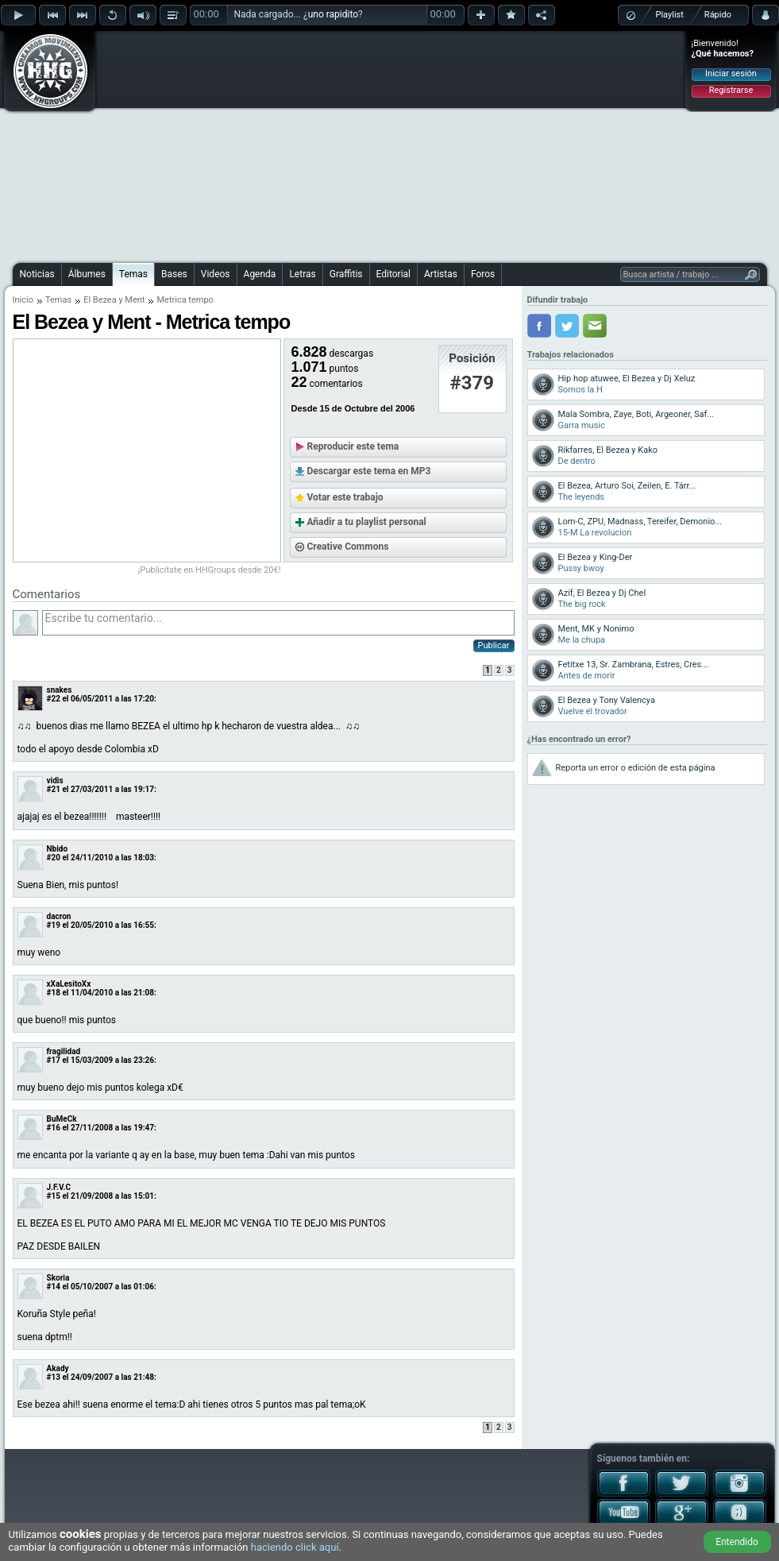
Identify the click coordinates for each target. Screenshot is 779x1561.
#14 (53, 1286)
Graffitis (346, 274)
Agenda (260, 274)
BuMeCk (62, 1119)
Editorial (393, 274)
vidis (55, 780)
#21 (53, 789)
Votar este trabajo (345, 497)
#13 (53, 1377)
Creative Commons (348, 546)
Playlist (670, 15)
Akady (58, 1368)
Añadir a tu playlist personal (366, 521)
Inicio (23, 300)
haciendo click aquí (295, 1547)
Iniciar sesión (731, 73)
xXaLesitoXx (69, 983)
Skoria (58, 1277)
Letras (302, 274)
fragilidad (64, 1051)
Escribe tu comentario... (278, 623)
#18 (53, 992)
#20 (53, 857)
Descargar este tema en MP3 (369, 471)
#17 (53, 1060)
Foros (483, 274)
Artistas (440, 274)
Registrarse (731, 90)
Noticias (37, 274)
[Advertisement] (356, 144)
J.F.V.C (59, 1187)
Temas (133, 274)
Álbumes (87, 274)
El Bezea (100, 300)
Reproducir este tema (353, 446)
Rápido (717, 15)
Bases (174, 274)
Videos (215, 274)
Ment (135, 300)
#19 (53, 925)
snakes (59, 690)
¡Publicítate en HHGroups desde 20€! (209, 570)
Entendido (736, 1541)
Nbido (57, 848)
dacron (59, 916)
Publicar (494, 645)
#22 (53, 698)
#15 (53, 1196)
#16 (53, 1127)
